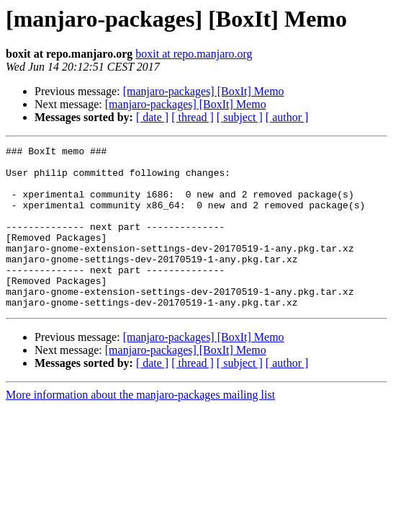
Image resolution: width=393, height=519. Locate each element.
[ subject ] (240, 117)
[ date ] (152, 117)
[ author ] (287, 117)
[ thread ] (192, 117)
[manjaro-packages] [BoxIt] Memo (203, 91)
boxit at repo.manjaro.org (193, 54)
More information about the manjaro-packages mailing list (140, 427)
